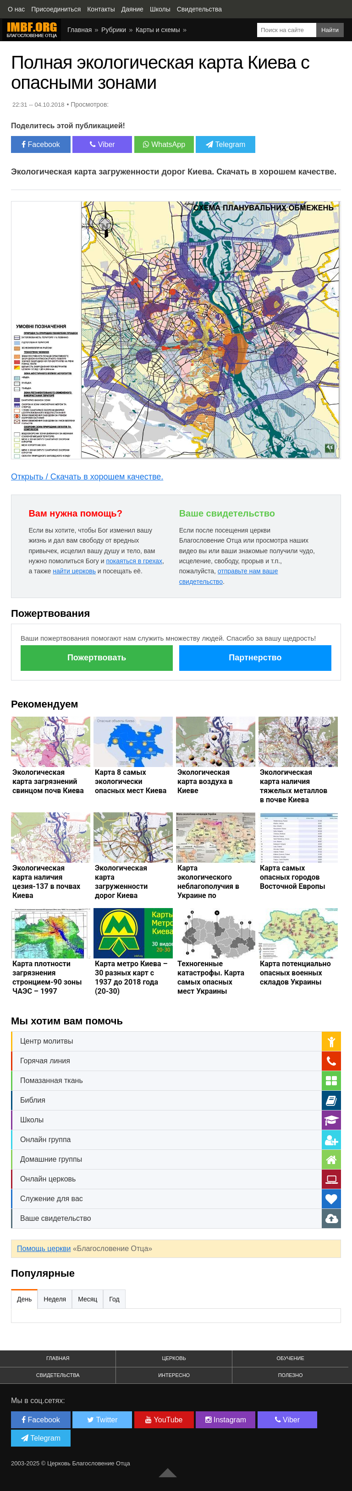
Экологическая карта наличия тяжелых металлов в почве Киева (293, 786)
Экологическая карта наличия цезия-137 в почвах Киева (46, 882)
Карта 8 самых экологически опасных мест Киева (130, 781)
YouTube (163, 1420)
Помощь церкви (44, 1248)
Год (114, 1299)
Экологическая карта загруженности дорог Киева (121, 882)
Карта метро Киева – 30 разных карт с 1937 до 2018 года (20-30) (131, 977)
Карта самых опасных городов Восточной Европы (292, 877)
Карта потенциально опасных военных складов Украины (295, 972)
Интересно (174, 1375)
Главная (79, 29)
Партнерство (255, 657)
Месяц (87, 1299)
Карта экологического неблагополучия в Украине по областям (208, 886)
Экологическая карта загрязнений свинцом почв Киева (48, 781)
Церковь (174, 1358)
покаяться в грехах (134, 561)
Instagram (226, 1420)
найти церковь (74, 571)
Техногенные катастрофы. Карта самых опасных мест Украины (210, 977)
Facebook (41, 144)
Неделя (55, 1299)
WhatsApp (164, 144)
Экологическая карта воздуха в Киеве (205, 781)
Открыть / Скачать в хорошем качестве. (87, 476)
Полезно (290, 1375)
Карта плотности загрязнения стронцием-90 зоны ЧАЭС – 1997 (47, 977)
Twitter (102, 1420)
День (24, 1299)
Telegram (225, 144)
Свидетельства (58, 1375)
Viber (102, 144)
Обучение (290, 1358)
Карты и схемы (158, 29)
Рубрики (113, 29)
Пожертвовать (96, 657)
